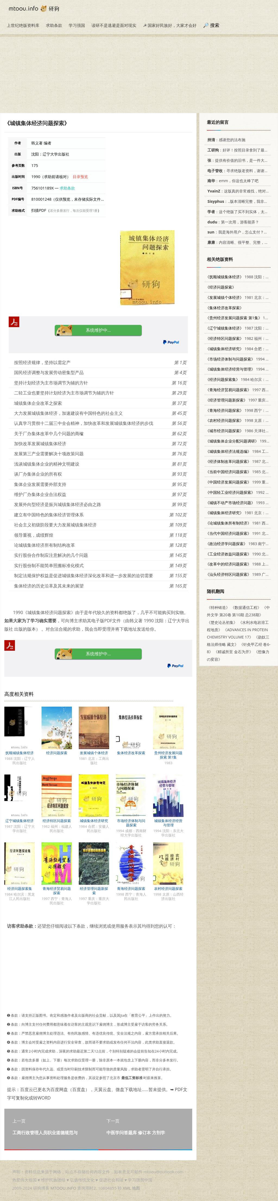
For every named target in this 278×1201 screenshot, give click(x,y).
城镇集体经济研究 (94, 820)
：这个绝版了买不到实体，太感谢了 (241, 211)
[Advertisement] (139, 75)
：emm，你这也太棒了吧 (232, 180)
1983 (238, 317)
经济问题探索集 (19, 888)
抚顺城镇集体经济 (19, 752)
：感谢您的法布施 (225, 139)
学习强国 (77, 25)
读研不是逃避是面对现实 (113, 25)
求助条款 (54, 25)
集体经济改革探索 (131, 752)
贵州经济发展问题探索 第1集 (168, 755)
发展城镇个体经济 (94, 752)
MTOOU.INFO (63, 1188)
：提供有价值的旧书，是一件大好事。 (241, 160)
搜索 (214, 25)
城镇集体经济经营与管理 (168, 822)
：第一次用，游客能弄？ (232, 222)
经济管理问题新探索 (94, 890)
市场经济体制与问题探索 (131, 822)
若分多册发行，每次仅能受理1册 (73, 210)
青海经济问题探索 (131, 888)
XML (127, 1188)
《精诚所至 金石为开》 (233, 651)
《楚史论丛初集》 (222, 622)
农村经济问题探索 (168, 888)
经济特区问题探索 (57, 820)
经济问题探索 (56, 752)
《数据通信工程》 (246, 607)
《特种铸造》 (218, 607)
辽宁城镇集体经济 (19, 820)
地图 (136, 1188)
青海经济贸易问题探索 (57, 890)
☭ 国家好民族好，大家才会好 (170, 25)
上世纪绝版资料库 (23, 25)
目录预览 (80, 176)
